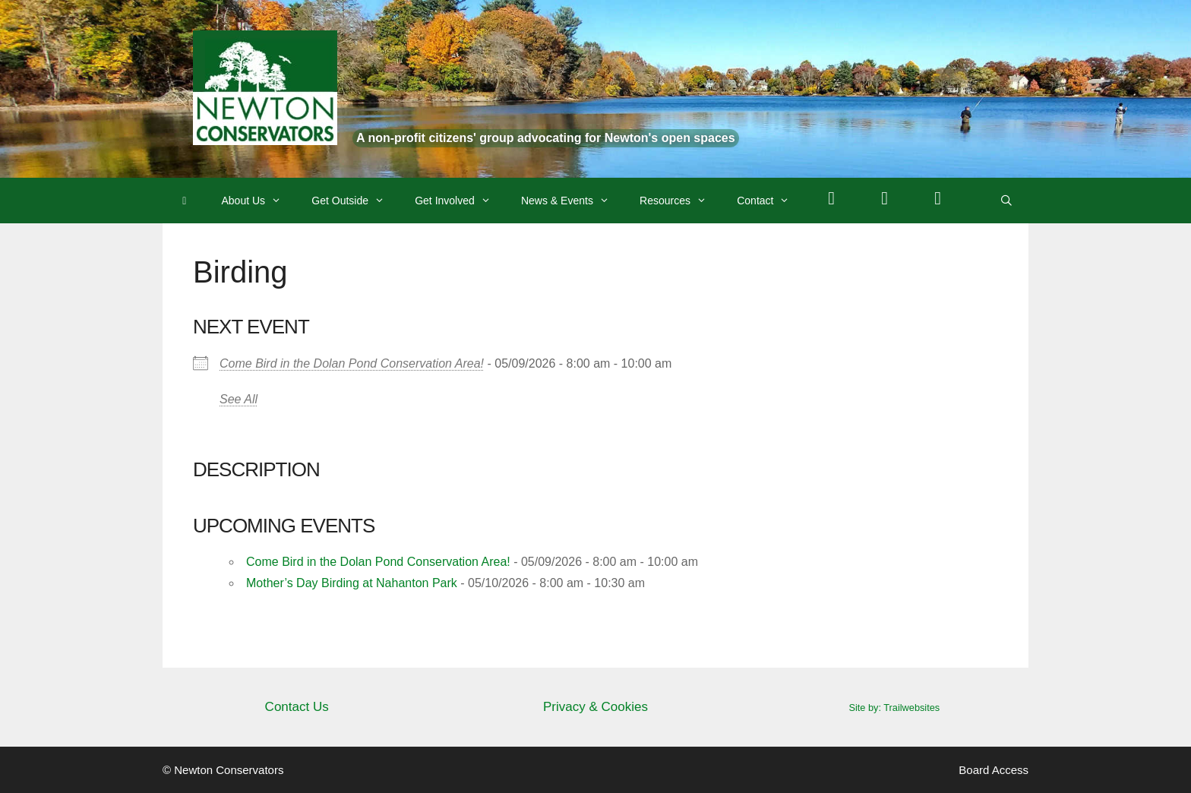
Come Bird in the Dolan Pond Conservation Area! (352, 363)
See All (238, 399)
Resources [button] (681, 200)
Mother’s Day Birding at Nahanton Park (351, 583)
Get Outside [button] (355, 200)
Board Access (993, 769)
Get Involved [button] (460, 200)
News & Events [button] (572, 200)
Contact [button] (770, 200)
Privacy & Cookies (595, 707)
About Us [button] (259, 200)
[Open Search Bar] (1006, 200)
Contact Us (297, 707)
